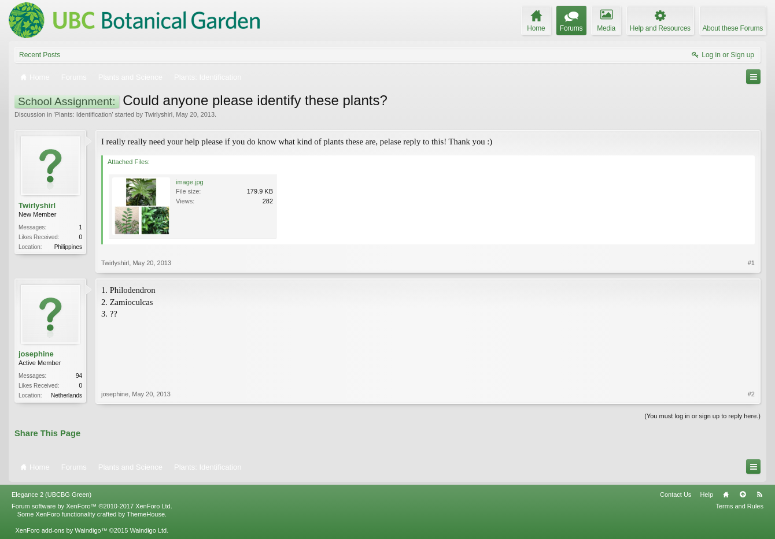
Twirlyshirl (158, 114)
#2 (751, 394)
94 (79, 376)
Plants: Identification (83, 114)
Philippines (68, 247)
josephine (36, 354)
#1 (751, 262)
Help (706, 494)
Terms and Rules (739, 506)
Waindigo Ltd (148, 530)
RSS (759, 494)
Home (726, 494)
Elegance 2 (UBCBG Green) (51, 494)
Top (743, 494)
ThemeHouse (146, 514)
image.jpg (190, 182)
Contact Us (675, 494)
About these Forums (733, 28)
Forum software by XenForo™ (92, 506)
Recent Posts (39, 55)
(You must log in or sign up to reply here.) (702, 415)
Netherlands (66, 395)
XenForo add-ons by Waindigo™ (61, 530)
